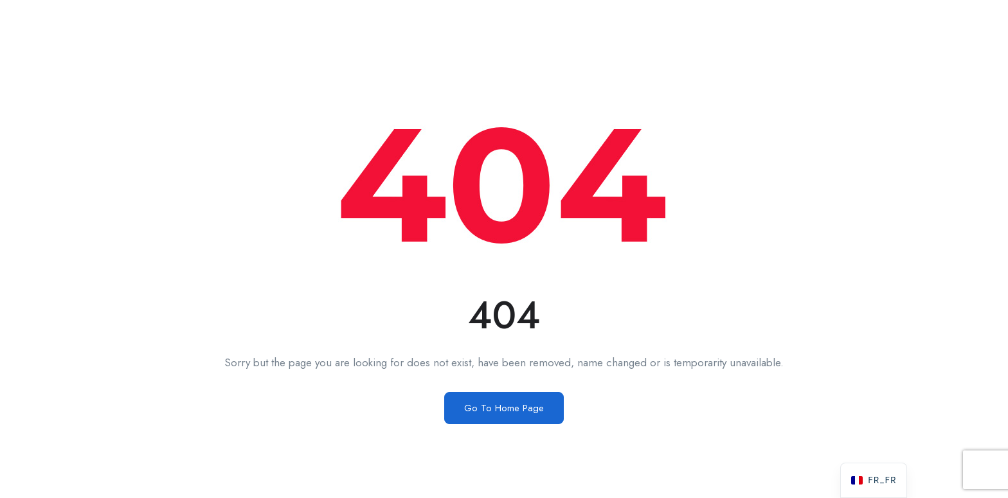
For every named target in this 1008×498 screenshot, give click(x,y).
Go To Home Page (504, 408)
